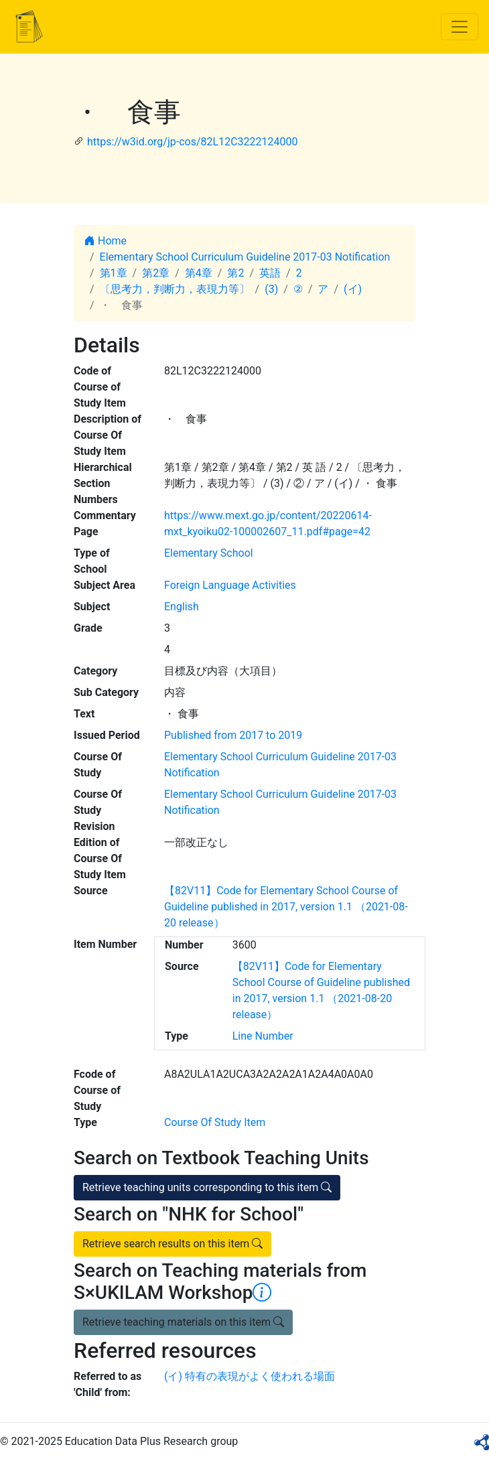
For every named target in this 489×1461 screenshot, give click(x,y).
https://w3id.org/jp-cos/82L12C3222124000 (192, 141)
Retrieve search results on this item (172, 1243)
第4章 (198, 273)
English (181, 606)
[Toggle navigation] (459, 26)
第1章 (113, 273)
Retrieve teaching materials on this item (183, 1322)
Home (105, 240)
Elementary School (208, 553)
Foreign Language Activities (230, 585)
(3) (271, 289)
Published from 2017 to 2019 (233, 735)
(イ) (353, 289)
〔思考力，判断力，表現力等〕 (175, 289)
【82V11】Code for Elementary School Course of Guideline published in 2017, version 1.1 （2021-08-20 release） (286, 906)
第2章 (155, 273)
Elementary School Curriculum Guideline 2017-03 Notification (245, 257)
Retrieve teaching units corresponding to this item (207, 1187)
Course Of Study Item (214, 1122)
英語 (270, 273)
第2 (235, 273)
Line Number (262, 1036)
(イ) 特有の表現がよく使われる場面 (249, 1376)
